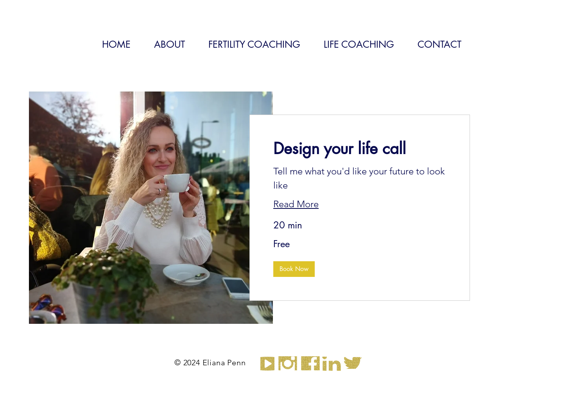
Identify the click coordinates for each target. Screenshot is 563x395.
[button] (294, 269)
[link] (359, 148)
